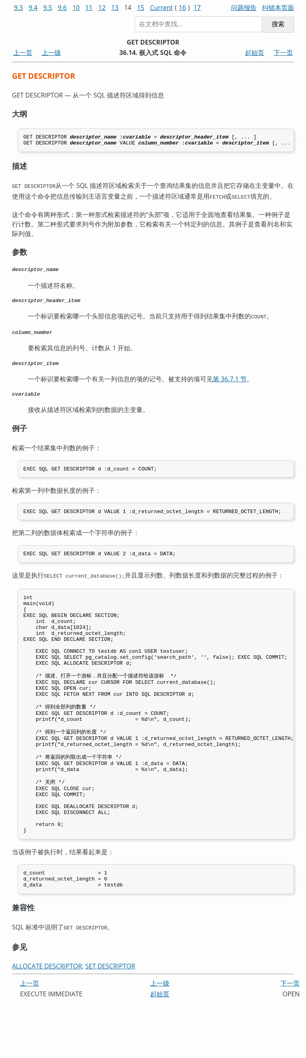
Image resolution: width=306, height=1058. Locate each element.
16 (182, 7)
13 (114, 7)
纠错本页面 (278, 7)
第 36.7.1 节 (230, 383)
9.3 (18, 7)
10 (76, 7)
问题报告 (244, 7)
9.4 (33, 7)
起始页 (254, 52)
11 (88, 7)
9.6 (62, 7)
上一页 (22, 52)
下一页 (283, 52)
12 (102, 7)
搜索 (278, 24)
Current (161, 7)
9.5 (47, 7)
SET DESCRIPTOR (110, 1021)
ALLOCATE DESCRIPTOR (47, 1021)
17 (197, 7)
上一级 (51, 52)
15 (140, 7)
